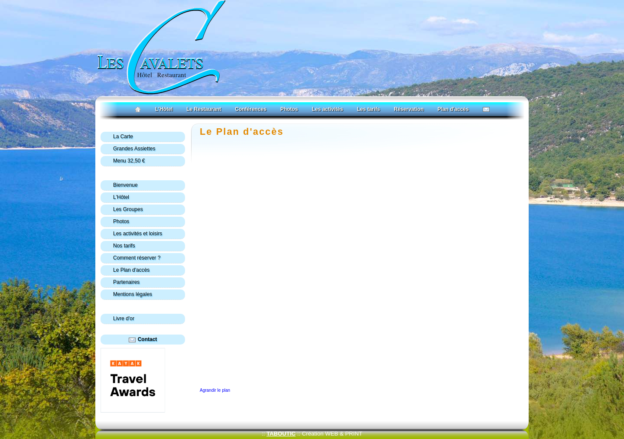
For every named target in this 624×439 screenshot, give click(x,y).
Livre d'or (123, 318)
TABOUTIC (281, 433)
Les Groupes (128, 209)
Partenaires (126, 282)
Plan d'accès (453, 109)
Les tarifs (368, 109)
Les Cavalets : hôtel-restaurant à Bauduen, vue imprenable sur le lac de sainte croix (148, 127)
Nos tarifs (124, 246)
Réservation (409, 109)
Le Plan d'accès (242, 131)
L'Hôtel (163, 109)
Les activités (327, 109)
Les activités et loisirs (137, 234)
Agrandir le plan (215, 390)
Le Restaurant (203, 109)
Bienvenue (125, 185)
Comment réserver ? (136, 258)
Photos (289, 109)
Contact (147, 339)
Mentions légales (132, 294)
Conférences (250, 109)
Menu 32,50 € (129, 161)
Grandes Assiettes (134, 149)
